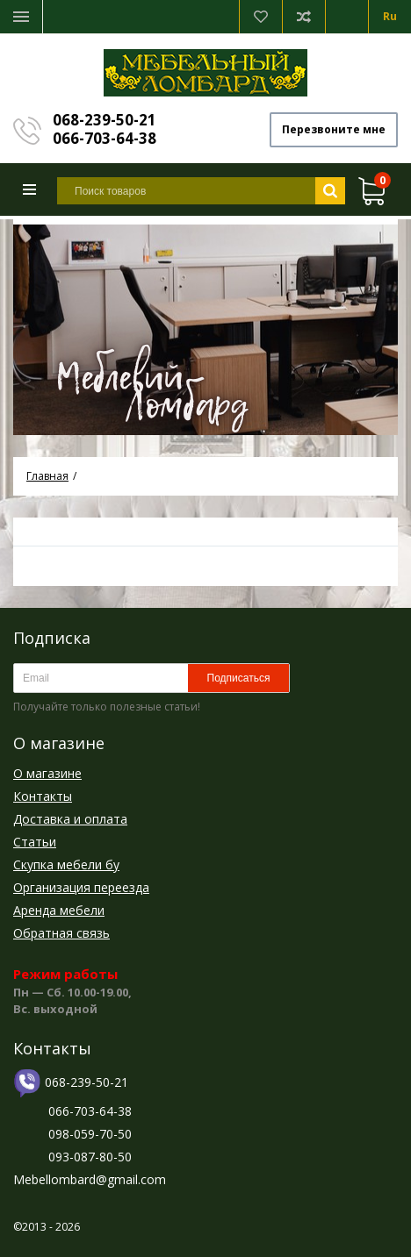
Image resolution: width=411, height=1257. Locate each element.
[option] (205, 327)
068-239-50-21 (104, 120)
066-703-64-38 (104, 138)
